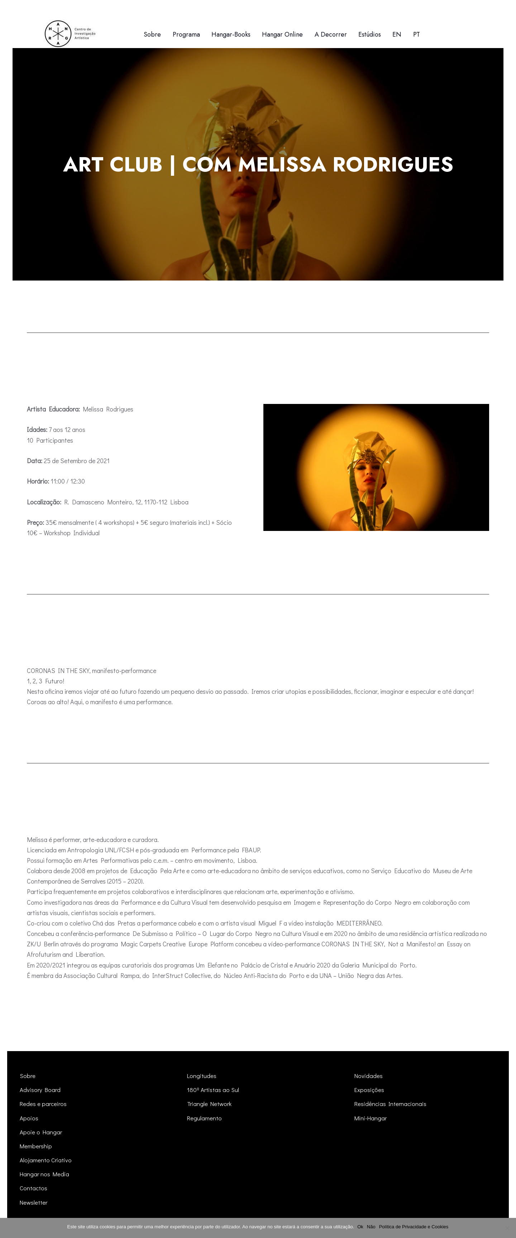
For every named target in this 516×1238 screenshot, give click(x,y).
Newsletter (34, 1202)
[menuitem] (397, 34)
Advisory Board (41, 1090)
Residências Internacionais (390, 1104)
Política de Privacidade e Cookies (414, 1226)
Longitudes (202, 1076)
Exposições (369, 1090)
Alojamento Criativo (46, 1160)
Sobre (28, 1076)
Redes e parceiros (44, 1104)
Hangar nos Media (45, 1174)
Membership (36, 1146)
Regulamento (204, 1118)
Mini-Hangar (371, 1118)
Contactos (33, 1188)
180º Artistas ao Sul (213, 1090)
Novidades (368, 1076)
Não (371, 1226)
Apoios (29, 1118)
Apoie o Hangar (41, 1132)
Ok (361, 1226)
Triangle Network (210, 1104)
